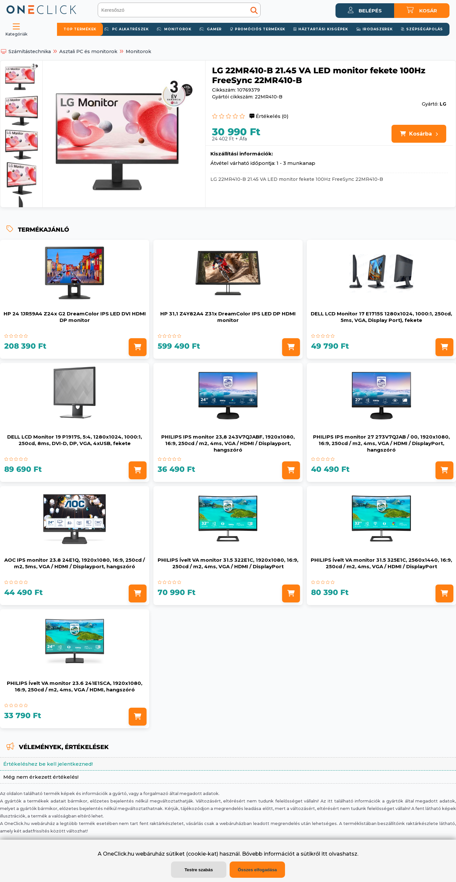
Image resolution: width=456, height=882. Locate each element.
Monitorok (138, 51)
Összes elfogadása (257, 869)
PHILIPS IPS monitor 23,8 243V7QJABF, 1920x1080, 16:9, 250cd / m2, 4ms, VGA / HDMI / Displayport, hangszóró (228, 443)
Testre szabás (198, 869)
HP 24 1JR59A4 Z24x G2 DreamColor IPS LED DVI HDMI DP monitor (75, 317)
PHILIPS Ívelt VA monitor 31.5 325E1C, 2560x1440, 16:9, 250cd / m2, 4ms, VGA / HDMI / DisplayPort (381, 563)
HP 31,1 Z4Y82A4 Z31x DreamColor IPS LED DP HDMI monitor (228, 317)
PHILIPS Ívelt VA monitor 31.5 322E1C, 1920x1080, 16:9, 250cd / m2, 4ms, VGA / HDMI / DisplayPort (228, 563)
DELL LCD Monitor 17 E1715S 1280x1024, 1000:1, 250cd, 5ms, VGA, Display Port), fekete (381, 317)
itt (324, 854)
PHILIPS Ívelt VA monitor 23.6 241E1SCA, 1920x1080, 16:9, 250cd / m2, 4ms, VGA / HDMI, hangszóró (74, 686)
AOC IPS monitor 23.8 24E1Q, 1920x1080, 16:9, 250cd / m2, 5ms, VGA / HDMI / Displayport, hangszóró (74, 563)
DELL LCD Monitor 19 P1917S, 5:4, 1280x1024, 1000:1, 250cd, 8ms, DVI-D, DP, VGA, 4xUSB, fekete (74, 440)
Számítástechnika (29, 51)
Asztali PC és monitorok (88, 51)
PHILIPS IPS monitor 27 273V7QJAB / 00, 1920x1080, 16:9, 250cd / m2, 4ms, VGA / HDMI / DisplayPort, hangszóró (381, 443)
